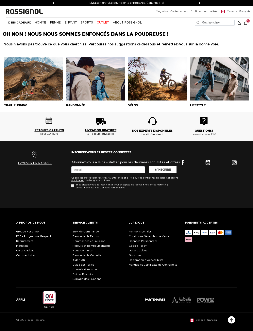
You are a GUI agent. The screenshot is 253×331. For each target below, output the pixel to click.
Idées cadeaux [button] (19, 22)
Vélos (133, 105)
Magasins (162, 11)
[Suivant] (200, 3)
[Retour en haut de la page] (231, 320)
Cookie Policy (138, 246)
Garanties (135, 255)
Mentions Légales (140, 231)
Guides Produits (83, 274)
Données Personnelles (112, 188)
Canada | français (206, 320)
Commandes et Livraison (89, 241)
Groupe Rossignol (27, 231)
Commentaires (26, 255)
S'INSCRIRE (163, 169)
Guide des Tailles (83, 265)
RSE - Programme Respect (33, 236)
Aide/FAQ (79, 260)
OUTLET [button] (103, 22)
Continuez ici (155, 3)
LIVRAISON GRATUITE (100, 130)
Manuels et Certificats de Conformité (153, 265)
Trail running (15, 105)
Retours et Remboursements (91, 246)
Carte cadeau (179, 11)
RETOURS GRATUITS (49, 130)
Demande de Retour (86, 236)
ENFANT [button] (71, 22)
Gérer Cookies (138, 250)
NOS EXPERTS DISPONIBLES (152, 131)
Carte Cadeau (25, 250)
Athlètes (196, 11)
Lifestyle (198, 105)
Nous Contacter (83, 250)
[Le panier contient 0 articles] (247, 22)
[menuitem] (19, 24)
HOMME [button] (40, 22)
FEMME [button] (55, 22)
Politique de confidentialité (144, 178)
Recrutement (24, 241)
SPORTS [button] (87, 22)
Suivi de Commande (86, 231)
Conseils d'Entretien (85, 269)
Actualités (210, 11)
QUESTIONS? (204, 131)
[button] (239, 22)
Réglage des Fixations (87, 279)
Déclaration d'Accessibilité (146, 260)
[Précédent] (53, 3)
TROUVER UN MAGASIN (35, 163)
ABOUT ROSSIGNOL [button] (127, 22)
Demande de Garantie (87, 255)
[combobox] (215, 23)
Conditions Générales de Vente (149, 236)
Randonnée (75, 105)
